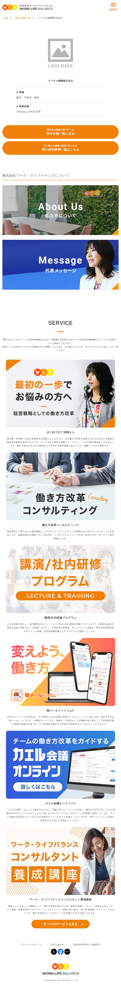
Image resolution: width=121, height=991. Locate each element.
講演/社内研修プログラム (60, 617)
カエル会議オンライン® (60, 803)
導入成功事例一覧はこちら (60, 147)
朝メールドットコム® (60, 710)
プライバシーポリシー (31, 944)
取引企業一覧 (23, 18)
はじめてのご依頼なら (60, 432)
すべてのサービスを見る (60, 924)
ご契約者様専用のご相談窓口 (86, 944)
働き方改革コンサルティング (60, 525)
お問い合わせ (57, 944)
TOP (5, 18)
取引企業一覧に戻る (60, 131)
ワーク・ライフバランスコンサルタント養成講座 (60, 899)
